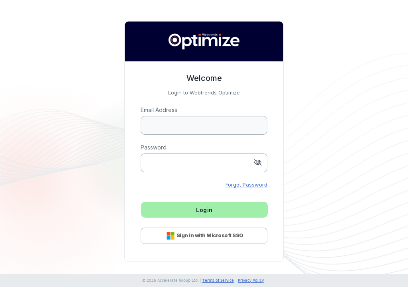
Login (204, 209)
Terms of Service (218, 280)
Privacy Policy (251, 280)
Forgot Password (246, 184)
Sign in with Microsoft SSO (204, 236)
